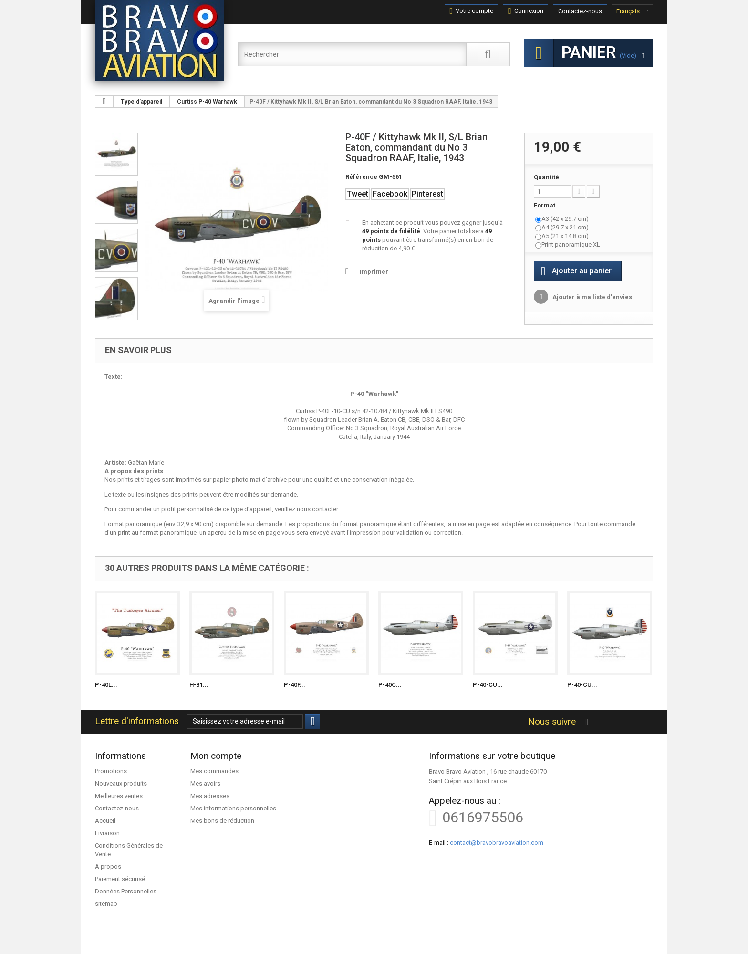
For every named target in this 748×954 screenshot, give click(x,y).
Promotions (111, 771)
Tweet (357, 193)
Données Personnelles (125, 891)
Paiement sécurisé (120, 878)
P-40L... (106, 684)
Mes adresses (209, 795)
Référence (361, 176)
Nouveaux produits (121, 783)
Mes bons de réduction (222, 820)
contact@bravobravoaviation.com (496, 842)
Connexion (525, 11)
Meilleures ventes (119, 795)
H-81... (198, 684)
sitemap (106, 903)
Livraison (107, 833)
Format (545, 205)
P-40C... (390, 684)
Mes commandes (214, 771)
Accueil (105, 820)
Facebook (390, 193)
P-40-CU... (488, 684)
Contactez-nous (580, 11)
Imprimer (374, 271)
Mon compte (215, 755)
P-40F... (294, 684)
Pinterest (427, 193)
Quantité (546, 177)
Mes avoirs (205, 783)
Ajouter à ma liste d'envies (591, 297)
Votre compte (472, 11)
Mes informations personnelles (233, 808)
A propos (108, 866)
